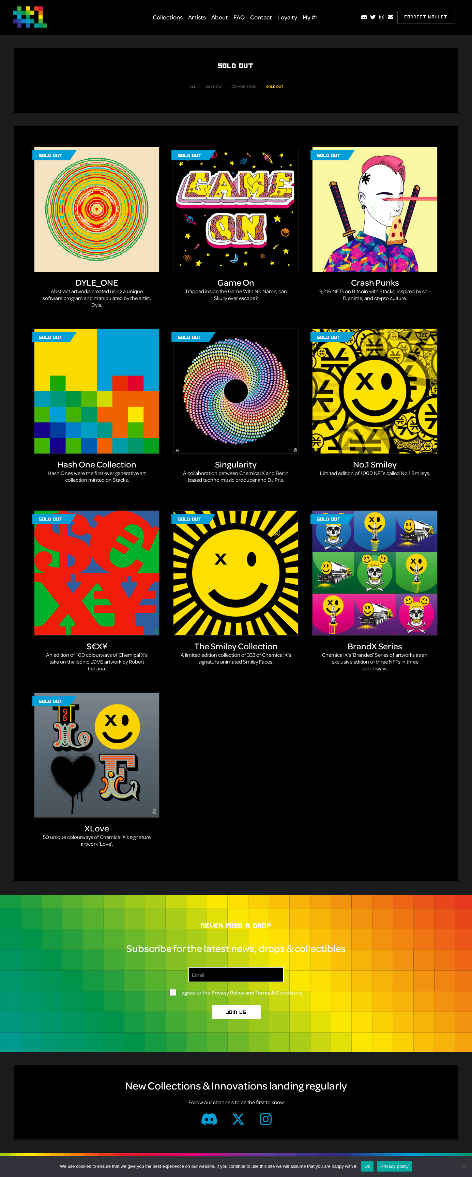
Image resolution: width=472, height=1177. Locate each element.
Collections (168, 17)
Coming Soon (244, 86)
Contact (261, 17)
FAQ (239, 17)
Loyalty (287, 17)
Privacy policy (394, 1166)
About (219, 17)
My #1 (310, 17)
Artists (197, 17)
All (192, 86)
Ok (367, 1166)
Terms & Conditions (278, 992)
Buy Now (213, 86)
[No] (463, 1166)
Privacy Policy (228, 992)
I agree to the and (240, 992)
